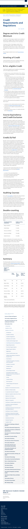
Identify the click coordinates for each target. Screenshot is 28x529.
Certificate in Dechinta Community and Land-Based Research (13, 408)
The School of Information (10, 451)
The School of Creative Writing (11, 436)
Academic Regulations (10, 336)
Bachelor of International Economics (12, 387)
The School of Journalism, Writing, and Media (12, 454)
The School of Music (9, 465)
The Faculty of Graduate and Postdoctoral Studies (10, 449)
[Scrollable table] (14, 229)
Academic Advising (10, 334)
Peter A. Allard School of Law (10, 461)
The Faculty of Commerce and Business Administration (12, 430)
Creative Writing (9, 379)
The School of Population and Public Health (12, 472)
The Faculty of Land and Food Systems (12, 459)
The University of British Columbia (10, 2)
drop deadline (10, 195)
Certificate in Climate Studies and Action (13, 402)
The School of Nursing (9, 467)
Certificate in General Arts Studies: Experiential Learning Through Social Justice (12, 414)
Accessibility (19, 527)
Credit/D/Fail (14, 149)
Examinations (8, 358)
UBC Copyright (15, 527)
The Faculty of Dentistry (9, 438)
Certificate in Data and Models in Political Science (12, 405)
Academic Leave (9, 366)
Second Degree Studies (10, 370)
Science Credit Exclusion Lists (13, 125)
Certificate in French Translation (12, 411)
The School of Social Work (10, 480)
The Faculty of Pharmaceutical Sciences (12, 469)
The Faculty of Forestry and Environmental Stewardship (10, 445)
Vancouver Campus (4, 517)
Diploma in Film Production (11, 398)
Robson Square (3, 521)
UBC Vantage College (9, 482)
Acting (7, 377)
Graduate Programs (9, 420)
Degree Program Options (11, 349)
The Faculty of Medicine (9, 463)
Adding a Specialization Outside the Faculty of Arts (13, 356)
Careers (2, 512)
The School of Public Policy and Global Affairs (12, 476)
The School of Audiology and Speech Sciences (12, 425)
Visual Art (8, 385)
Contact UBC (3, 507)
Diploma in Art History (10, 396)
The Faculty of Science (9, 478)
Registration (10, 110)
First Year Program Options (11, 347)
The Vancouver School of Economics (12, 440)
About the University (4, 508)
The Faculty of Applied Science (11, 318)
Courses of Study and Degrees (11, 316)
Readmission (8, 368)
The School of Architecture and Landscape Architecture (11, 321)
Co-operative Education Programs (12, 391)
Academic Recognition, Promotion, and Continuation (12, 361)
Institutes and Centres (10, 417)
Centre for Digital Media (4, 522)
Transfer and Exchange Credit (14, 105)
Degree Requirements (10, 345)
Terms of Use (10, 527)
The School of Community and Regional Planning (12, 434)
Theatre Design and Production (12, 383)
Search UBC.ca (3, 514)
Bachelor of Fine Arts (6, 15)
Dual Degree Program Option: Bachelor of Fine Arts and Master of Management (13, 374)
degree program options (15, 263)
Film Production (9, 381)
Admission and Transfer (10, 338)
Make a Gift (3, 513)
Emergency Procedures (4, 527)
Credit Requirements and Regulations (13, 342)
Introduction (8, 326)
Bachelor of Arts (9, 328)
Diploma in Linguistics (10, 400)
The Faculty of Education (9, 442)
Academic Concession (10, 364)
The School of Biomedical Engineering (12, 427)
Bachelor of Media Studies (10, 389)
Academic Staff (8, 422)
